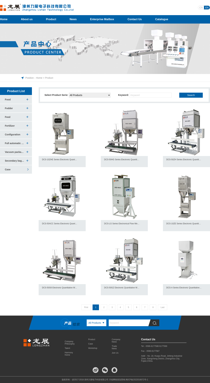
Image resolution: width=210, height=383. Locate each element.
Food (8, 99)
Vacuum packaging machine (14, 152)
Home (3, 19)
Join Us (115, 353)
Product (51, 19)
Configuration (12, 134)
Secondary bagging (14, 160)
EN (206, 7)
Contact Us (135, 19)
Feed (7, 117)
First (86, 307)
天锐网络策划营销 (117, 379)
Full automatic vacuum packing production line (14, 143)
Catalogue (161, 19)
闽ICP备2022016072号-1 (137, 379)
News (73, 19)
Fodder (9, 108)
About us (26, 19)
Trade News (114, 347)
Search (191, 95)
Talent (67, 348)
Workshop (92, 348)
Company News (116, 340)
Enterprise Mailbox (102, 19)
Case (14, 169)
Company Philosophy (69, 342)
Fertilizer (10, 125)
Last (162, 307)
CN (201, 7)
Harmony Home (69, 353)
